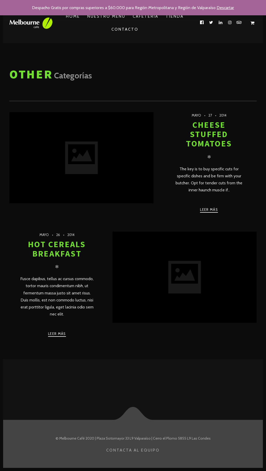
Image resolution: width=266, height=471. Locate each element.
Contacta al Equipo (133, 450)
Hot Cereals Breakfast (57, 249)
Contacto (124, 29)
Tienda (175, 16)
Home (73, 16)
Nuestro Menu (106, 16)
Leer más (209, 209)
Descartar (225, 7)
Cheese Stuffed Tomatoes (209, 134)
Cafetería (145, 16)
